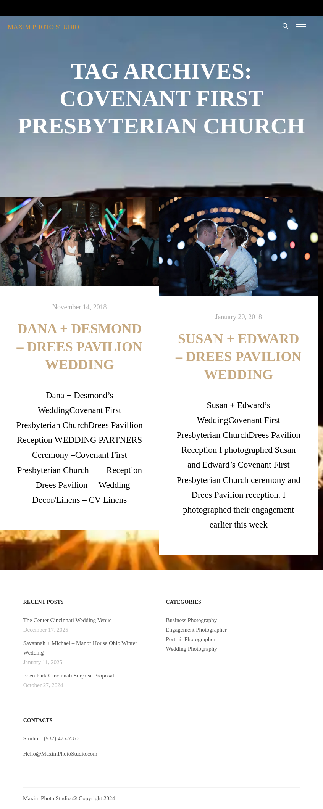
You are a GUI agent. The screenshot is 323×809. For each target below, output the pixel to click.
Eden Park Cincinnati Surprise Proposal (68, 675)
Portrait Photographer (190, 639)
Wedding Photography (191, 649)
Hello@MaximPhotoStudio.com (60, 754)
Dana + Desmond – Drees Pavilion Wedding (79, 346)
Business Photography (191, 620)
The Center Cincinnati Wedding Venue (67, 620)
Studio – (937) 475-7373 (51, 738)
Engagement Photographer (196, 630)
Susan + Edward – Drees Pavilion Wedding (239, 356)
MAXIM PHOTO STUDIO (43, 27)
